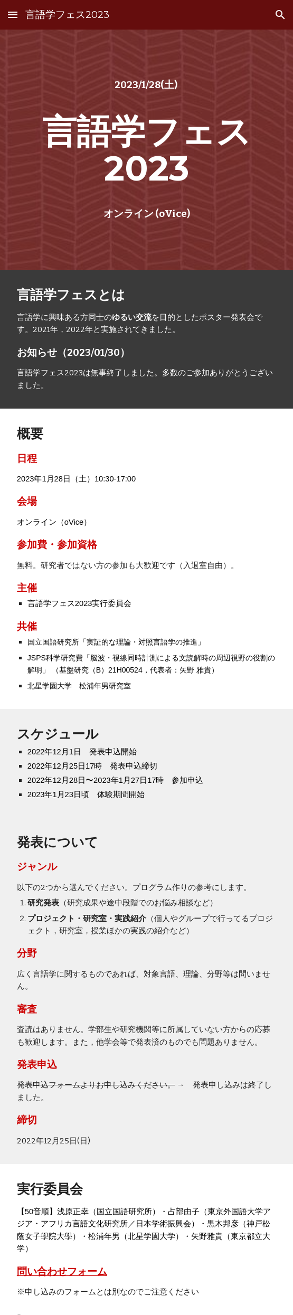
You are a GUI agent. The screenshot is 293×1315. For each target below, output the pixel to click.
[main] (146, 85)
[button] (12, 14)
